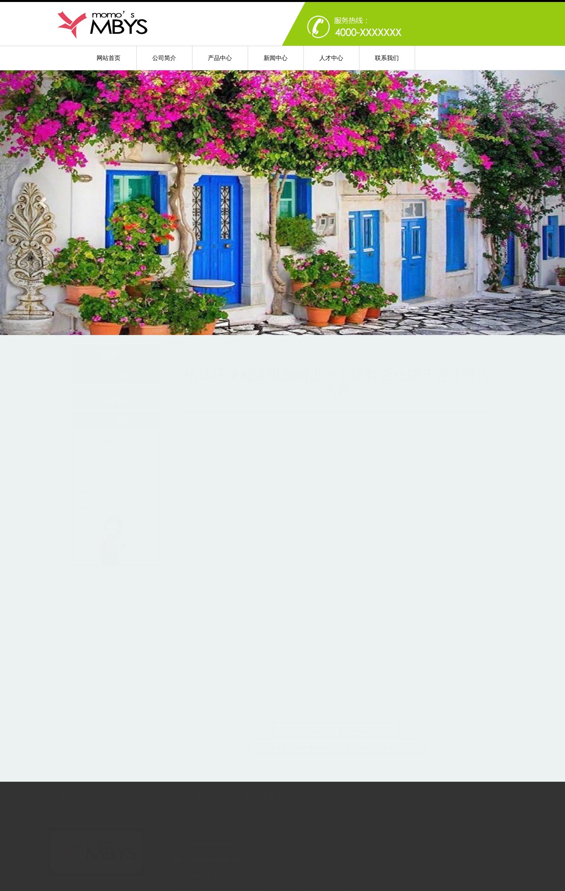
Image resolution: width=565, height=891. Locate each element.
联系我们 (387, 57)
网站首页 (108, 57)
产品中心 (220, 57)
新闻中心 (275, 57)
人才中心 (331, 57)
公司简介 (164, 57)
